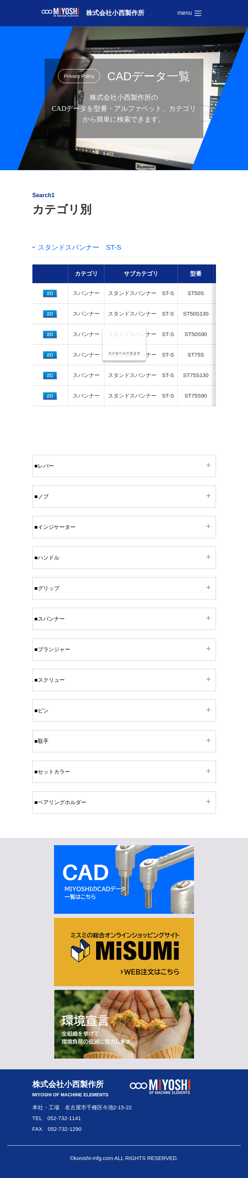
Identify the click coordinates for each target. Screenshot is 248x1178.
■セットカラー (52, 772)
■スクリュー (50, 680)
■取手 (42, 741)
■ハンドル (47, 557)
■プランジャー (52, 649)
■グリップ (47, 588)
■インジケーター (55, 527)
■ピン (42, 710)
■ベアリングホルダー (60, 802)
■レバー (44, 466)
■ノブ (42, 496)
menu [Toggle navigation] (189, 13)
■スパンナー (50, 619)
